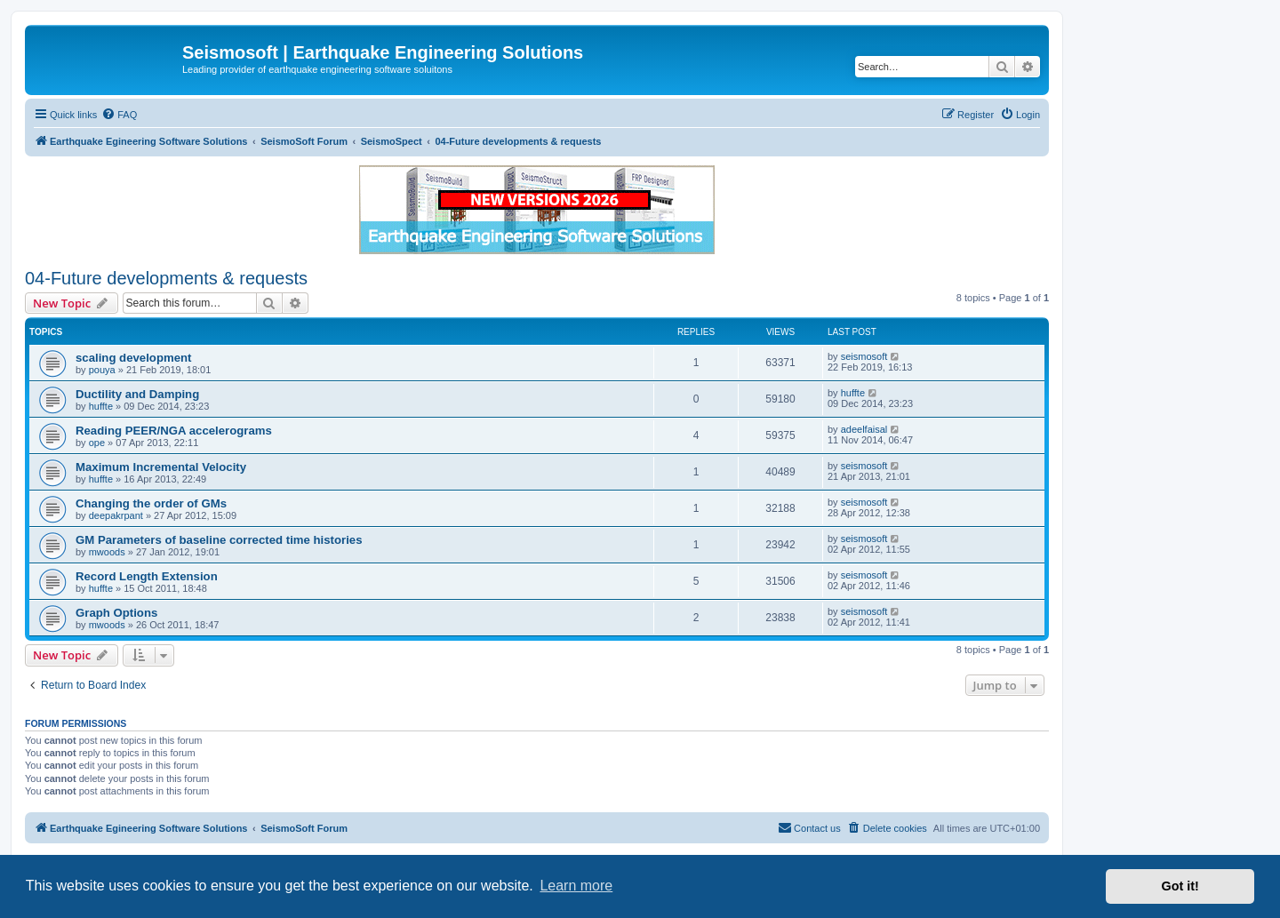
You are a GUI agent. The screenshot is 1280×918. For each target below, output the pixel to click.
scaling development (133, 357)
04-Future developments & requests (166, 278)
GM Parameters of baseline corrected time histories (219, 540)
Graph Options (116, 612)
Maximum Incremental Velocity (161, 467)
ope (97, 442)
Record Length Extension (147, 576)
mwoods (107, 552)
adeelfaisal (864, 429)
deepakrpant (116, 515)
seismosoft (864, 356)
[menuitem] (119, 114)
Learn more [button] (576, 885)
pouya (102, 369)
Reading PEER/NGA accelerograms (174, 430)
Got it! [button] (1180, 886)
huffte (101, 406)
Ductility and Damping (137, 394)
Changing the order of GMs (151, 503)
